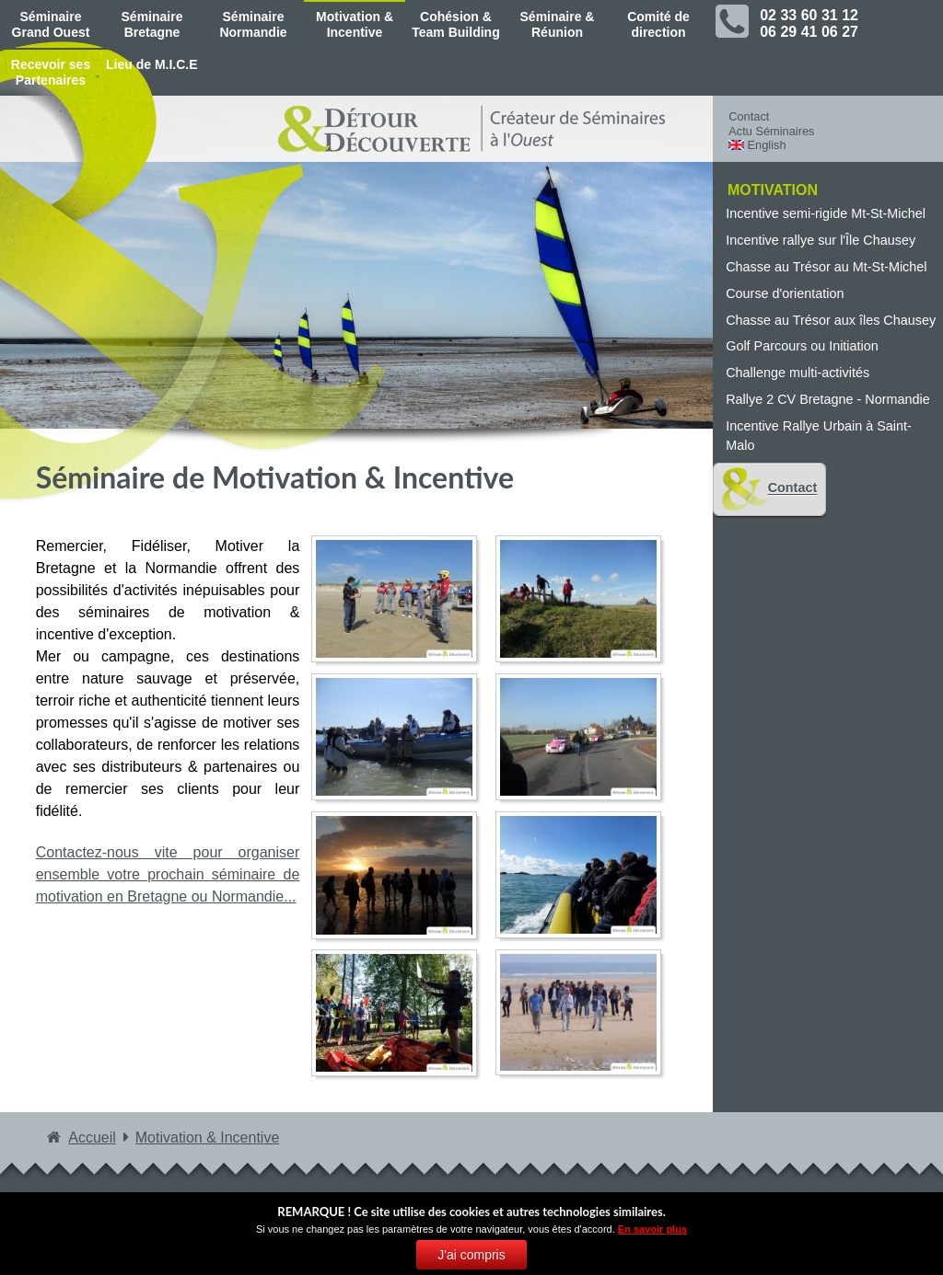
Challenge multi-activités (797, 372)
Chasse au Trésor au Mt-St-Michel (826, 266)
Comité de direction (658, 24)
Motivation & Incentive (354, 24)
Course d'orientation (785, 293)
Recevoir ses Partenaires (50, 72)
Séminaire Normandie (252, 24)
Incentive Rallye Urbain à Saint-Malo (819, 436)
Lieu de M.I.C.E (152, 64)
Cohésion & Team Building (455, 24)
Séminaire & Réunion (557, 24)
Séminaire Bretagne (152, 24)
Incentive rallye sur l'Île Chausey (820, 240)
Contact (748, 116)
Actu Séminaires (771, 131)
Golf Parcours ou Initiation (802, 346)
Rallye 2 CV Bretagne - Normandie (828, 399)
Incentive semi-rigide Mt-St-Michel (826, 213)
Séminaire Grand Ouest (51, 24)
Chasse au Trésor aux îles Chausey (831, 320)
